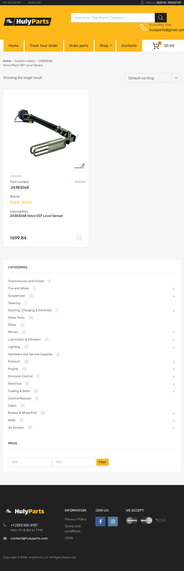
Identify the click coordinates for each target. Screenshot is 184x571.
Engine (13, 369)
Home (13, 45)
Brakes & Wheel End (22, 413)
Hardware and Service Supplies (30, 354)
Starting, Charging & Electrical (30, 310)
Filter (102, 462)
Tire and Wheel (18, 288)
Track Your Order (44, 45)
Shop (104, 45)
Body (12, 420)
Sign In (161, 2)
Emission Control (20, 376)
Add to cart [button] (79, 238)
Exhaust (14, 361)
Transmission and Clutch (26, 281)
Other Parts (16, 317)
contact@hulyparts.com (29, 538)
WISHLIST (34, 2)
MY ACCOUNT (12, 2)
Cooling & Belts (19, 391)
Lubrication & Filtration (24, 339)
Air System (16, 427)
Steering (14, 303)
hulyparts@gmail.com (161, 30)
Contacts (129, 45)
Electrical (14, 383)
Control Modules (19, 398)
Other (12, 325)
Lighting (14, 347)
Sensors (16, 176)
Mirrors (13, 332)
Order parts (78, 45)
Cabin (12, 405)
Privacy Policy (75, 519)
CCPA (69, 538)
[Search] (161, 17)
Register (174, 2)
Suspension (16, 295)
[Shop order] (153, 78)
